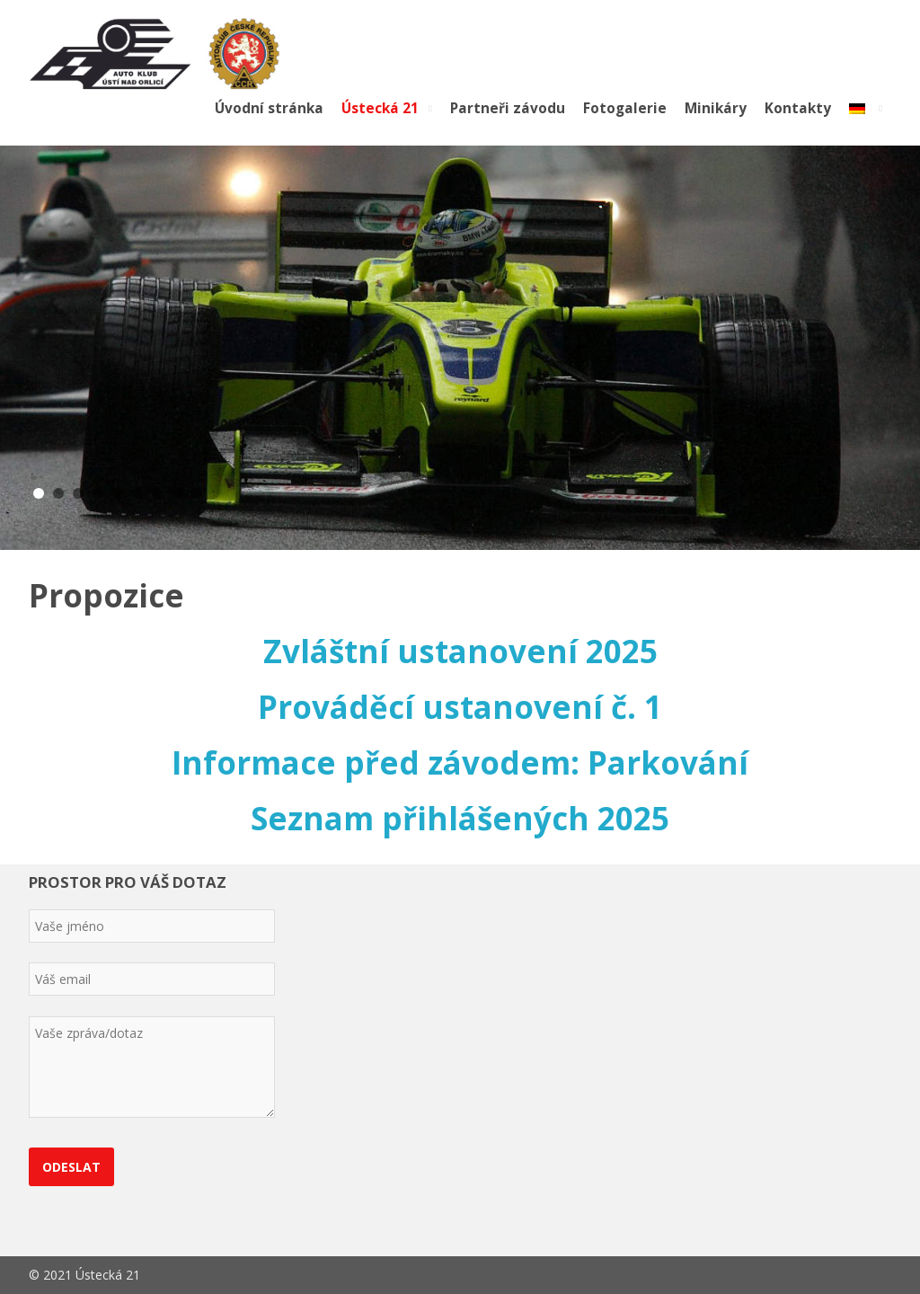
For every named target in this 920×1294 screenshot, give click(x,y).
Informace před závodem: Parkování (460, 762)
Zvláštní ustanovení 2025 (460, 651)
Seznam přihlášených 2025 (460, 818)
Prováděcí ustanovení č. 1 (460, 707)
